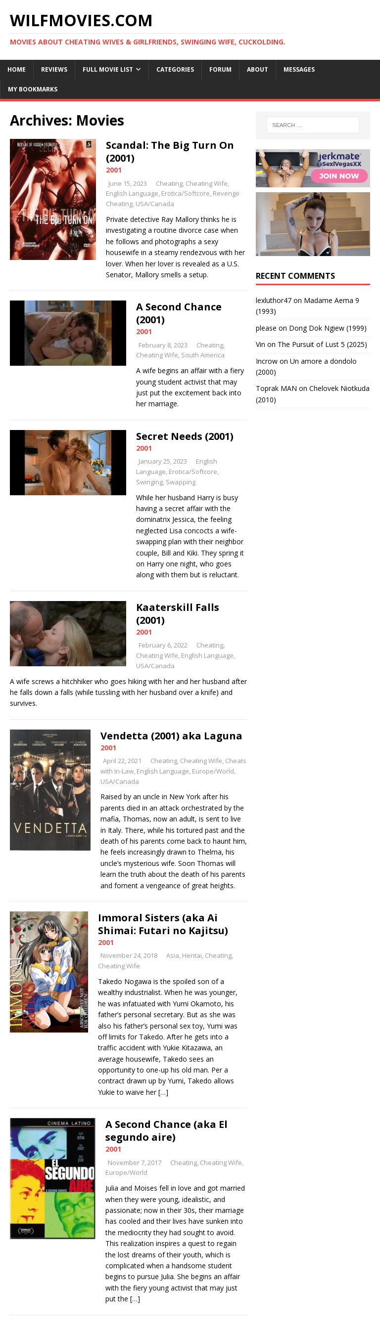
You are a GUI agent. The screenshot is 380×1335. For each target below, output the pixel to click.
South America (203, 354)
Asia (172, 955)
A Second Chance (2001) (179, 313)
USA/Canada (155, 203)
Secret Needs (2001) (185, 436)
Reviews (54, 69)
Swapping (180, 481)
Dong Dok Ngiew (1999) (328, 328)
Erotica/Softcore (185, 193)
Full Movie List (108, 69)
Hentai (192, 955)
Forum (220, 69)
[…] (163, 1092)
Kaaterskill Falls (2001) (177, 614)
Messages (299, 69)
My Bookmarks (32, 89)
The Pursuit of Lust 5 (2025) (322, 344)
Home (16, 69)
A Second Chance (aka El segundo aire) (166, 1131)
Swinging (149, 481)
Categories (175, 69)
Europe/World (213, 771)
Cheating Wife (207, 183)
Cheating (169, 183)
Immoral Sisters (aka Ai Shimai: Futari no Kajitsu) (163, 924)
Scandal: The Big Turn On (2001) (170, 151)
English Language (132, 193)
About (257, 69)
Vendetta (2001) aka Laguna (171, 735)
